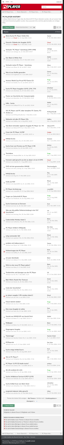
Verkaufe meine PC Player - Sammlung (19, 65)
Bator (48, 219)
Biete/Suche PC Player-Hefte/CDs (17, 36)
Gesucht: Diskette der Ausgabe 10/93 (18, 42)
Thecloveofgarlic (52, 166)
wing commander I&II (13, 236)
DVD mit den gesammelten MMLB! (17, 166)
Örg (15, 175)
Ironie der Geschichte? (13, 288)
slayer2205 (17, 184)
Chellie (49, 132)
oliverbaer (16, 90)
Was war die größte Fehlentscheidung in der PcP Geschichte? (22, 211)
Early (48, 249)
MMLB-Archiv (10, 139)
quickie (16, 393)
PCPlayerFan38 (18, 115)
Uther (15, 372)
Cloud (15, 38)
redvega (16, 51)
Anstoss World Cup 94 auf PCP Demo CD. (20, 80)
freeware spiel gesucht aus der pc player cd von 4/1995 (24, 160)
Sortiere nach (47, 398)
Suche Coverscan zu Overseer (16, 204)
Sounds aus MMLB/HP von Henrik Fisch (19, 316)
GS (14, 274)
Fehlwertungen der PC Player (15, 250)
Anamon (15, 134)
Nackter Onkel (18, 338)
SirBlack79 (17, 105)
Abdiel (49, 57)
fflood (49, 181)
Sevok (15, 282)
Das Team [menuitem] (27, 437)
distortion (16, 98)
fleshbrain (16, 198)
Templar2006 (17, 155)
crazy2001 (17, 191)
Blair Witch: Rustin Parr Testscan (17, 280)
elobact (16, 260)
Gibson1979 (17, 128)
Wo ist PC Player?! (12, 357)
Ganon (49, 36)
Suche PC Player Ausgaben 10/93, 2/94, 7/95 (21, 89)
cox (15, 303)
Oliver (15, 67)
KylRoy (15, 252)
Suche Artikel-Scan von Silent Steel (17, 384)
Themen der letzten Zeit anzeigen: (21, 398)
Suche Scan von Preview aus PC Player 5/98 (20, 146)
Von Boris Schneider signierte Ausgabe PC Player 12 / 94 (25, 126)
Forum (7, 1)
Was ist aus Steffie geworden (15, 72)
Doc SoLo (50, 227)
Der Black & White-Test (14, 58)
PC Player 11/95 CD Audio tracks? (17, 363)
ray (48, 210)
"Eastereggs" (10, 336)
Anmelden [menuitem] (59, 2)
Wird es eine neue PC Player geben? (18, 265)
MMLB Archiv (10, 174)
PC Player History (11, 17)
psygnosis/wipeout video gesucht (17, 391)
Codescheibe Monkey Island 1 (16, 220)
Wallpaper (9, 323)
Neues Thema (8, 27)
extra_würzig (17, 168)
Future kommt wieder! (13, 302)
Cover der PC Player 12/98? (15, 132)
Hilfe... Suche (10, 103)
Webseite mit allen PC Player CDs (17, 119)
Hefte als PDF (10, 182)
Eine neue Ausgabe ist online (15, 309)
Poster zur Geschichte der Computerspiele (20, 96)
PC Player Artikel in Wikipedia (16, 228)
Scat (15, 206)
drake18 (16, 162)
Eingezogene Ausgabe (13, 329)
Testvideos (9, 153)
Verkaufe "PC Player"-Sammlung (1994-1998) (21, 50)
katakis (16, 82)
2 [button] (57, 27)
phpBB (12, 441)
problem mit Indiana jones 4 (15, 243)
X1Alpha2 (16, 359)
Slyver (15, 245)
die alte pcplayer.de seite (14, 370)
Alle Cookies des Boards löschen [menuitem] (12, 437)
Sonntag (16, 214)
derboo (16, 148)
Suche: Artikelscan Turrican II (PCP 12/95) (20, 376)
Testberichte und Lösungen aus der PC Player (21, 272)
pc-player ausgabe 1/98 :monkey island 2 (19, 295)
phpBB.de (23, 443)
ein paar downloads (12, 258)
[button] (60, 27)
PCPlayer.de (10, 342)
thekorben (17, 60)
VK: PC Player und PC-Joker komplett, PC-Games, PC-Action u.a (24, 112)
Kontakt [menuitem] (32, 437)
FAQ (11, 1)
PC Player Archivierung (13, 189)
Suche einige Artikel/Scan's (15, 350)
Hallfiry (16, 121)
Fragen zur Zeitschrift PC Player (16, 196)
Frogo (48, 79)
